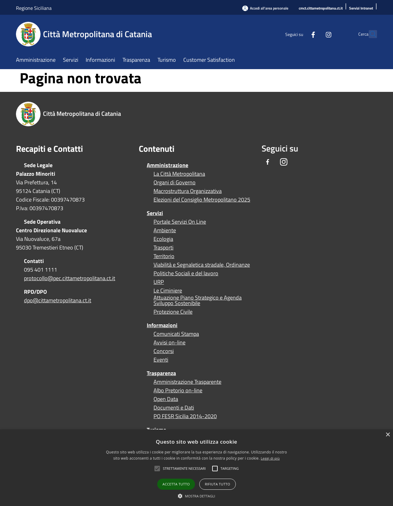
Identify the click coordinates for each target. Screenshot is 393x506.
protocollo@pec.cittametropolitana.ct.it (69, 278)
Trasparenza (161, 373)
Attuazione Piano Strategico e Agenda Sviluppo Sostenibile (198, 300)
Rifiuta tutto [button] (217, 484)
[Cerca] (369, 34)
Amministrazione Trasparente (187, 382)
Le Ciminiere (168, 290)
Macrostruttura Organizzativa (188, 191)
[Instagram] (315, 34)
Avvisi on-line (169, 342)
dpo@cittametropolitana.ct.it (57, 300)
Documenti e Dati (174, 407)
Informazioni (162, 325)
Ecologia (163, 239)
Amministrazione (167, 165)
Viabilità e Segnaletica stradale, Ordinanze (202, 265)
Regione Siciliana (34, 8)
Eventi (161, 360)
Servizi (155, 213)
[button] (184, 468)
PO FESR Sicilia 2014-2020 (185, 416)
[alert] (196, 468)
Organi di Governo (175, 182)
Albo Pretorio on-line (178, 390)
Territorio (164, 256)
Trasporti (163, 247)
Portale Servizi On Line (180, 222)
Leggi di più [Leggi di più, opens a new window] (270, 458)
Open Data (166, 399)
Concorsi (164, 351)
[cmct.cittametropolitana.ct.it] (321, 8)
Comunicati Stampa (176, 334)
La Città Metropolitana (179, 174)
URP (159, 282)
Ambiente (165, 230)
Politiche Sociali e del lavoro (186, 273)
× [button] (387, 435)
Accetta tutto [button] (176, 484)
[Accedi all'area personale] (265, 8)
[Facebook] (300, 34)
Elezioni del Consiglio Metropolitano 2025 (202, 199)
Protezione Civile (173, 312)
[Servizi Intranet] (361, 8)
